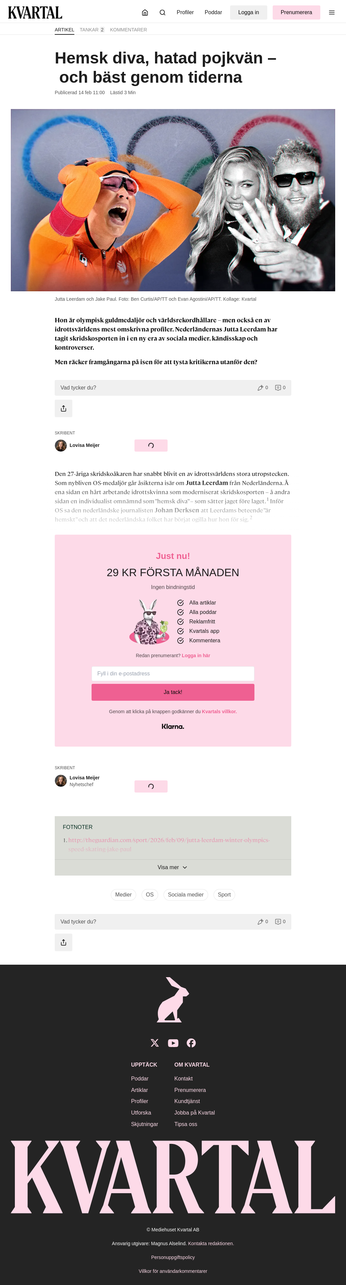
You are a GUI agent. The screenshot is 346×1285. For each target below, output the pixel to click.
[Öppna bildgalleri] (173, 200)
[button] (173, 388)
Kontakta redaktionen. (211, 1243)
